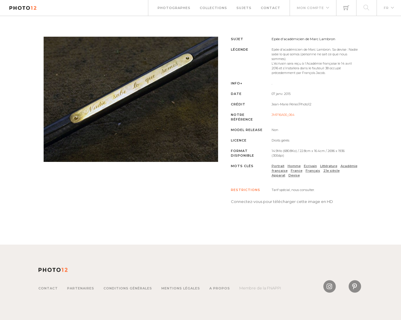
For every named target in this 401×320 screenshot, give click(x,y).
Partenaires (80, 288)
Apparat (278, 175)
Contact (270, 8)
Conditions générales (128, 288)
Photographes (174, 8)
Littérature (328, 166)
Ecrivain (310, 166)
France (296, 171)
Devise (294, 175)
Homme (294, 166)
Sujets (244, 8)
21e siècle (331, 171)
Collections (213, 8)
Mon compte (310, 8)
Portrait (278, 166)
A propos (219, 288)
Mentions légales (180, 288)
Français (313, 171)
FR (386, 8)
